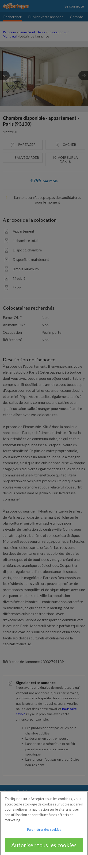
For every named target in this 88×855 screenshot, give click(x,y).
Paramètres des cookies (44, 835)
